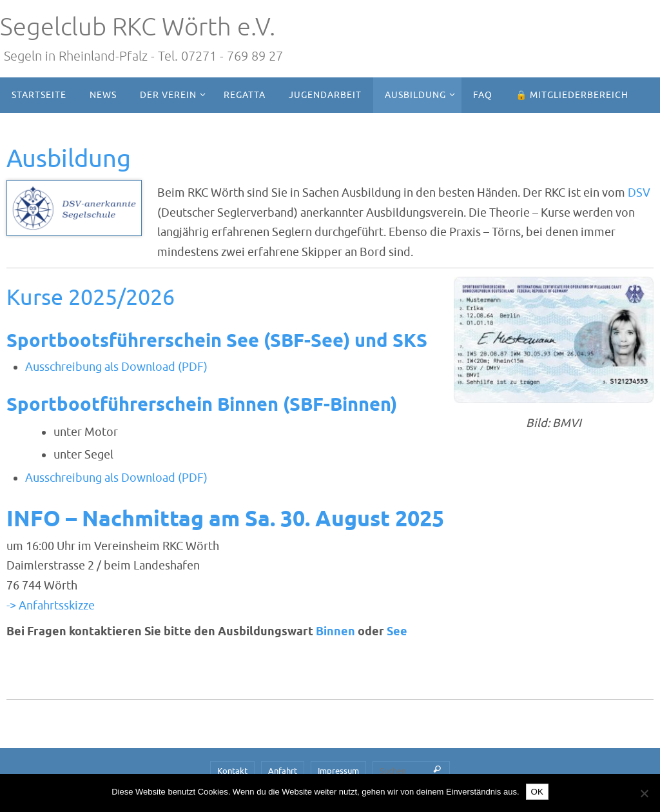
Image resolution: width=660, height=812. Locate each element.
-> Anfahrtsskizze (50, 606)
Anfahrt (282, 771)
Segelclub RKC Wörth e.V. (137, 27)
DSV (639, 193)
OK (537, 792)
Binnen (337, 632)
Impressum (338, 771)
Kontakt (232, 771)
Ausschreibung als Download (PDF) (116, 367)
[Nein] (643, 793)
